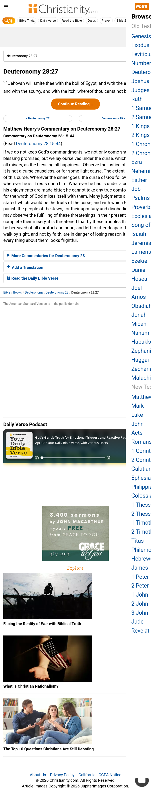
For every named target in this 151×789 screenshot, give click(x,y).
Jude (137, 621)
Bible (6, 292)
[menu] (6, 7)
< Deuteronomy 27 (38, 118)
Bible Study (124, 20)
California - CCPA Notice (99, 774)
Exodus (140, 45)
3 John (139, 613)
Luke (137, 415)
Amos (138, 297)
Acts (136, 433)
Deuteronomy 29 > (113, 118)
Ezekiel (140, 261)
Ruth (137, 99)
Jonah (139, 315)
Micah (138, 324)
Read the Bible (72, 20)
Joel (136, 288)
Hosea (139, 279)
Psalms (140, 198)
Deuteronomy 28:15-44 (38, 143)
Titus (137, 541)
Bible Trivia (26, 20)
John (137, 424)
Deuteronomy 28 (57, 292)
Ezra (136, 162)
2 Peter (140, 585)
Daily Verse (48, 20)
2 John (139, 604)
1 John (139, 595)
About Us (38, 774)
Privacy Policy (62, 774)
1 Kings (140, 126)
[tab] (75, 255)
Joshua (140, 81)
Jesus (92, 20)
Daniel (139, 270)
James (139, 568)
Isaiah (138, 234)
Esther (139, 180)
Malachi (141, 378)
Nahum (140, 333)
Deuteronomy (34, 292)
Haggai (140, 360)
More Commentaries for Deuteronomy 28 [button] (46, 255)
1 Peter (140, 577)
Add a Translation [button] (25, 267)
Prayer (106, 20)
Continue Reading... (75, 104)
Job (136, 189)
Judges (140, 90)
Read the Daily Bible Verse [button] (32, 278)
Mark (137, 406)
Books (17, 292)
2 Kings (140, 135)
